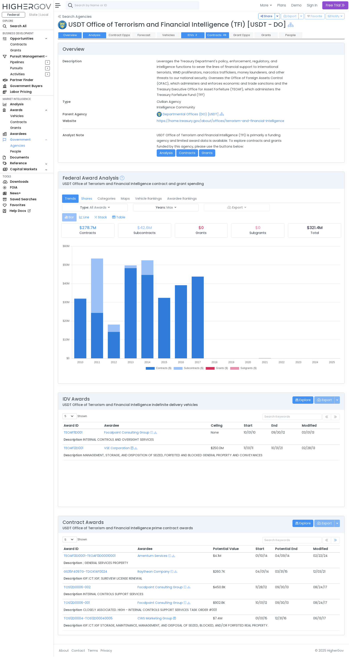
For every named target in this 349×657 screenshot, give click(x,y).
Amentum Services (152, 556)
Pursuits (16, 68)
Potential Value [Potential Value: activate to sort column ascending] (226, 549)
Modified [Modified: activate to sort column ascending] (309, 425)
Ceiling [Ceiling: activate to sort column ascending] (216, 425)
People (15, 151)
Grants (15, 50)
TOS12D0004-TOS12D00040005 (88, 618)
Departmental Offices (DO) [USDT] (191, 114)
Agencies (17, 145)
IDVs (193, 35)
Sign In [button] (312, 5)
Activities (17, 74)
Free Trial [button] (335, 5)
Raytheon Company (154, 571)
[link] (335, 540)
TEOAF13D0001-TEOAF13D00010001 (90, 556)
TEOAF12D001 (73, 448)
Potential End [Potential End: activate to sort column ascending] (286, 549)
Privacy (106, 650)
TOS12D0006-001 (77, 602)
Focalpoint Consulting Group (126, 432)
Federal (13, 14)
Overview (70, 35)
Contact (78, 650)
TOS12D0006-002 (77, 587)
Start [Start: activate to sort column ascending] (248, 425)
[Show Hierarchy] (291, 24)
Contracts (18, 44)
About (64, 650)
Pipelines (17, 62)
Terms (93, 650)
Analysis (94, 35)
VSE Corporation (117, 448)
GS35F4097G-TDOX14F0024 (85, 571)
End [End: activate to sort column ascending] (274, 425)
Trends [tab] (70, 198)
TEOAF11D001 (73, 432)
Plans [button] (281, 5)
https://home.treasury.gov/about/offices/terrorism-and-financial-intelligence (220, 121)
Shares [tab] (86, 198)
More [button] (264, 5)
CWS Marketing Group (155, 618)
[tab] (69, 217)
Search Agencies (75, 16)
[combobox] (132, 5)
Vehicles (17, 116)
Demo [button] (296, 5)
